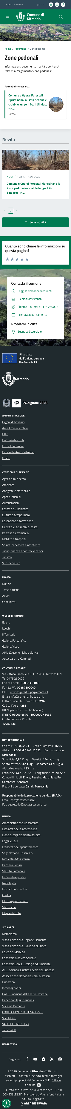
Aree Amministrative (15, 428)
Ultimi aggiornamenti (15, 901)
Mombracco (9, 933)
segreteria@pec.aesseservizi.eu (27, 804)
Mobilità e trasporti (14, 539)
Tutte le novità (35, 222)
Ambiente (8, 484)
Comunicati (9, 601)
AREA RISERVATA (33, 1103)
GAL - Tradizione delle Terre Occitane (25, 994)
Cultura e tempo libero (16, 515)
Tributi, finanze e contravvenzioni (22, 551)
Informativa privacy (14, 877)
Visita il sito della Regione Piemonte (24, 940)
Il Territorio (8, 634)
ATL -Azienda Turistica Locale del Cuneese (28, 970)
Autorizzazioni (10, 503)
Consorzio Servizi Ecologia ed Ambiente (26, 964)
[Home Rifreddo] (33, 16)
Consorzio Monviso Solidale (19, 958)
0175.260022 (15, 678)
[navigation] (7, 16)
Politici (6, 458)
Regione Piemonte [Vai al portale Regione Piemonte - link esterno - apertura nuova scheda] (14, 4)
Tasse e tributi (10, 589)
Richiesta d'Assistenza (16, 859)
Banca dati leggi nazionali (18, 1000)
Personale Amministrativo (18, 452)
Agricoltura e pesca (14, 478)
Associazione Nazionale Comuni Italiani (26, 976)
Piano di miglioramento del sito (21, 835)
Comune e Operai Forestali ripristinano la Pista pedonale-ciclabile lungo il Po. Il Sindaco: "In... (28, 102)
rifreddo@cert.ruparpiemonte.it (29, 692)
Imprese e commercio (15, 533)
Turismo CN (9, 1030)
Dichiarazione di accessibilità (19, 829)
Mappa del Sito (11, 913)
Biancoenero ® (33, 1094)
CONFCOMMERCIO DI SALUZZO (22, 1012)
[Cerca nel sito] (60, 16)
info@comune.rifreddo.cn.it (27, 696)
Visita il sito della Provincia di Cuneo (24, 946)
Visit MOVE (9, 1018)
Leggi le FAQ (10, 841)
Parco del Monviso (13, 952)
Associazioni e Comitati (16, 658)
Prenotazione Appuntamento (20, 847)
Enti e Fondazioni (13, 446)
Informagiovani (11, 988)
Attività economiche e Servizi (20, 652)
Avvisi (6, 595)
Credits (6, 895)
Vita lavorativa (11, 563)
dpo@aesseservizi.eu (23, 800)
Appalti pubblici (11, 497)
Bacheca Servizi (12, 865)
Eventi (6, 622)
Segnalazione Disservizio (17, 853)
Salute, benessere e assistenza (21, 545)
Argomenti (20, 49)
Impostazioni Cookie (14, 889)
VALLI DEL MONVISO (15, 1024)
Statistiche (9, 907)
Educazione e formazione (17, 521)
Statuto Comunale (13, 871)
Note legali (9, 883)
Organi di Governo (13, 422)
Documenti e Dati (13, 440)
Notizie (6, 583)
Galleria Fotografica (14, 640)
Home (7, 49)
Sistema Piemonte (13, 1006)
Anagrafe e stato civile (16, 491)
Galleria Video (10, 646)
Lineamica (8, 982)
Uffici (5, 434)
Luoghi (6, 628)
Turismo (7, 557)
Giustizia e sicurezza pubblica (20, 527)
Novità (12, 176)
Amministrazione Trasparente (20, 823)
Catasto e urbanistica (15, 509)
